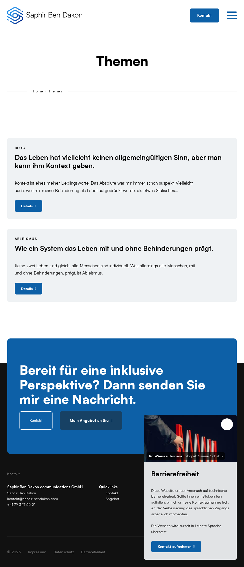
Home (38, 91)
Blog (20, 148)
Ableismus (26, 239)
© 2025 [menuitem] (14, 552)
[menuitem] (37, 552)
